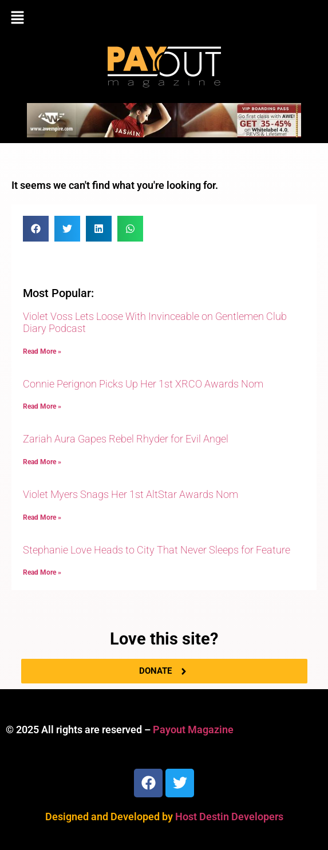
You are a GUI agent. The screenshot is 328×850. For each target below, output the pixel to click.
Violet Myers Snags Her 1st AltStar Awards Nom (130, 494)
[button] (164, 18)
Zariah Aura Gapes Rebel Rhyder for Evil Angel (125, 439)
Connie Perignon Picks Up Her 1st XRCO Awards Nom (143, 384)
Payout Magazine (193, 730)
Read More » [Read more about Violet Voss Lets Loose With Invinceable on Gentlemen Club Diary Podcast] (42, 351)
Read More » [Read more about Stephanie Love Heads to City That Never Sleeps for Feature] (42, 572)
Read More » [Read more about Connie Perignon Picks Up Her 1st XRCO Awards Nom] (42, 406)
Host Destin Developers (229, 817)
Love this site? (164, 639)
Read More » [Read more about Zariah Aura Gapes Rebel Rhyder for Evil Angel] (42, 462)
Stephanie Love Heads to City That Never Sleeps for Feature (156, 550)
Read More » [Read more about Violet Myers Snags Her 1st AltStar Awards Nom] (42, 517)
